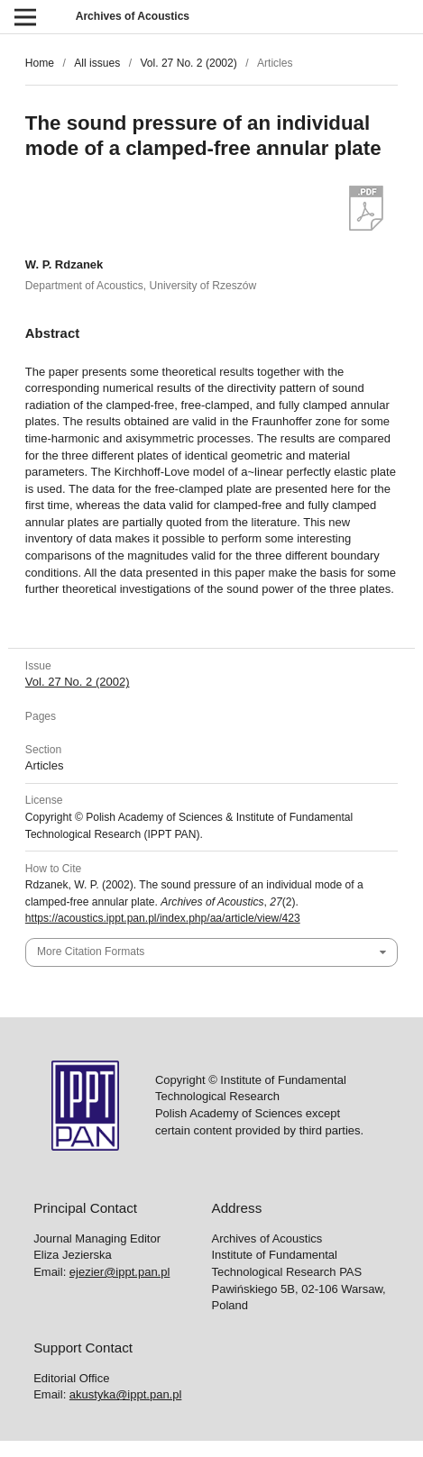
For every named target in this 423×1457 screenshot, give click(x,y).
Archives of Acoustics (132, 16)
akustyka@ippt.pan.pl (125, 1394)
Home (39, 63)
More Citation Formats (90, 951)
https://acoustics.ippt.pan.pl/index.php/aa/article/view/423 (162, 918)
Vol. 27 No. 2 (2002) (188, 63)
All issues (97, 63)
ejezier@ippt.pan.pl (119, 1272)
